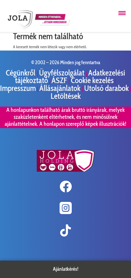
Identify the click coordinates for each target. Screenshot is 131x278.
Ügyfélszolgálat (62, 73)
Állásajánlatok (60, 88)
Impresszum (18, 88)
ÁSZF (60, 80)
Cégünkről (21, 73)
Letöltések (66, 96)
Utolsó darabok (106, 88)
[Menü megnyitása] (122, 13)
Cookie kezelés (92, 80)
